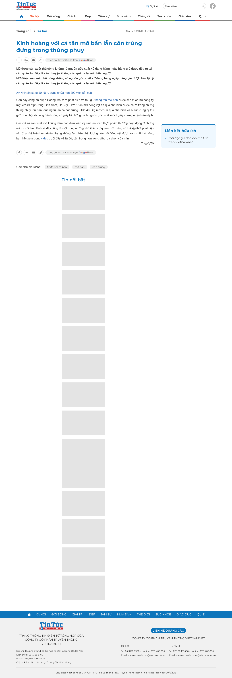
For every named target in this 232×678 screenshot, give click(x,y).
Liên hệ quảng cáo (168, 630)
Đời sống (53, 16)
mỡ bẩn (79, 167)
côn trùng (98, 167)
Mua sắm (124, 16)
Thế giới (144, 16)
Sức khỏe (164, 16)
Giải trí (72, 16)
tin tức (203, 138)
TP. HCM (174, 645)
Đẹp (88, 16)
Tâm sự (103, 16)
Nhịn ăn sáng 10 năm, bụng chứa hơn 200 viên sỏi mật (56, 92)
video (44, 138)
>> (18, 92)
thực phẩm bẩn (57, 167)
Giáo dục (185, 16)
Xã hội (35, 16)
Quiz (202, 16)
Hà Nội (125, 645)
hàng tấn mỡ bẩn (106, 100)
